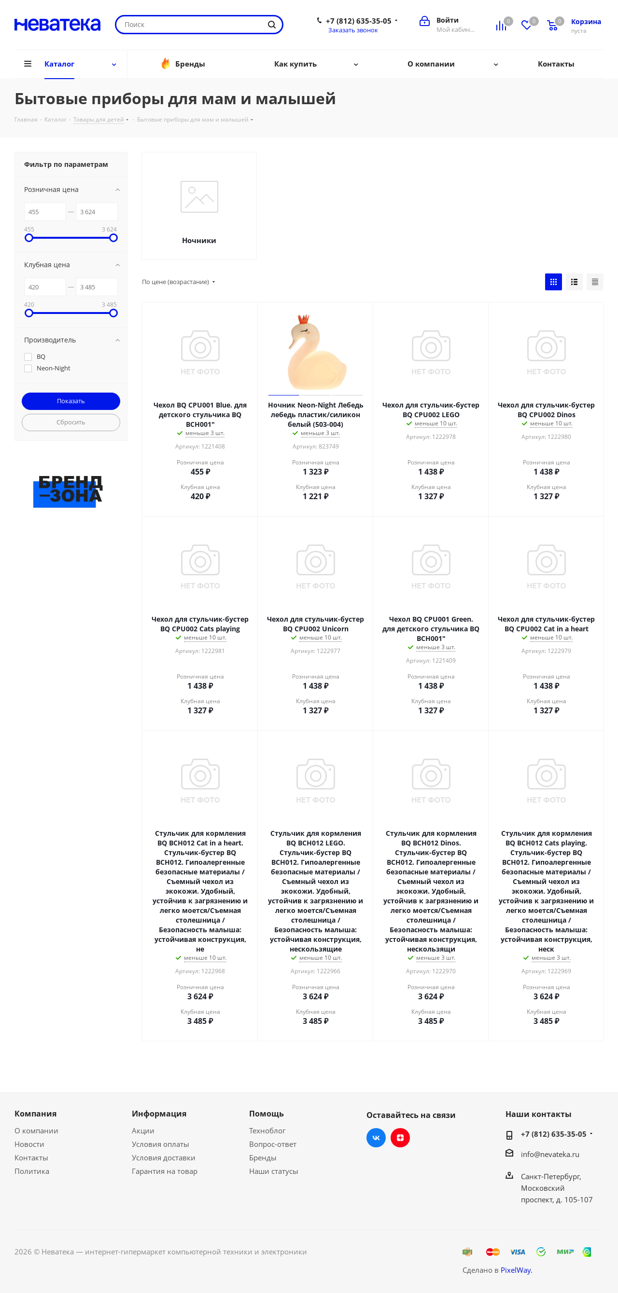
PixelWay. (517, 1270)
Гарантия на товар (164, 1171)
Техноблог (267, 1130)
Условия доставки (164, 1157)
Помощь (266, 1113)
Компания (35, 1113)
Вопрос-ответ (272, 1144)
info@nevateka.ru (550, 1154)
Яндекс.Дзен (400, 1137)
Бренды (263, 1157)
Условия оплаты (160, 1144)
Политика (31, 1171)
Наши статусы (273, 1171)
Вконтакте (376, 1137)
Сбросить (70, 422)
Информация (159, 1113)
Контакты (31, 1157)
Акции (143, 1130)
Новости (29, 1144)
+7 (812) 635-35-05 (359, 20)
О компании (36, 1130)
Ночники (199, 240)
